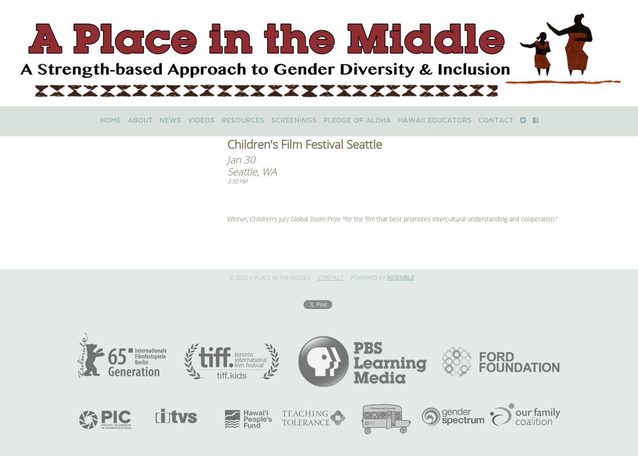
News (170, 120)
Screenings (294, 120)
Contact (496, 120)
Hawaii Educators (435, 120)
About (140, 120)
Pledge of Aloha (357, 120)
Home (110, 120)
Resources (243, 120)
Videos (201, 120)
